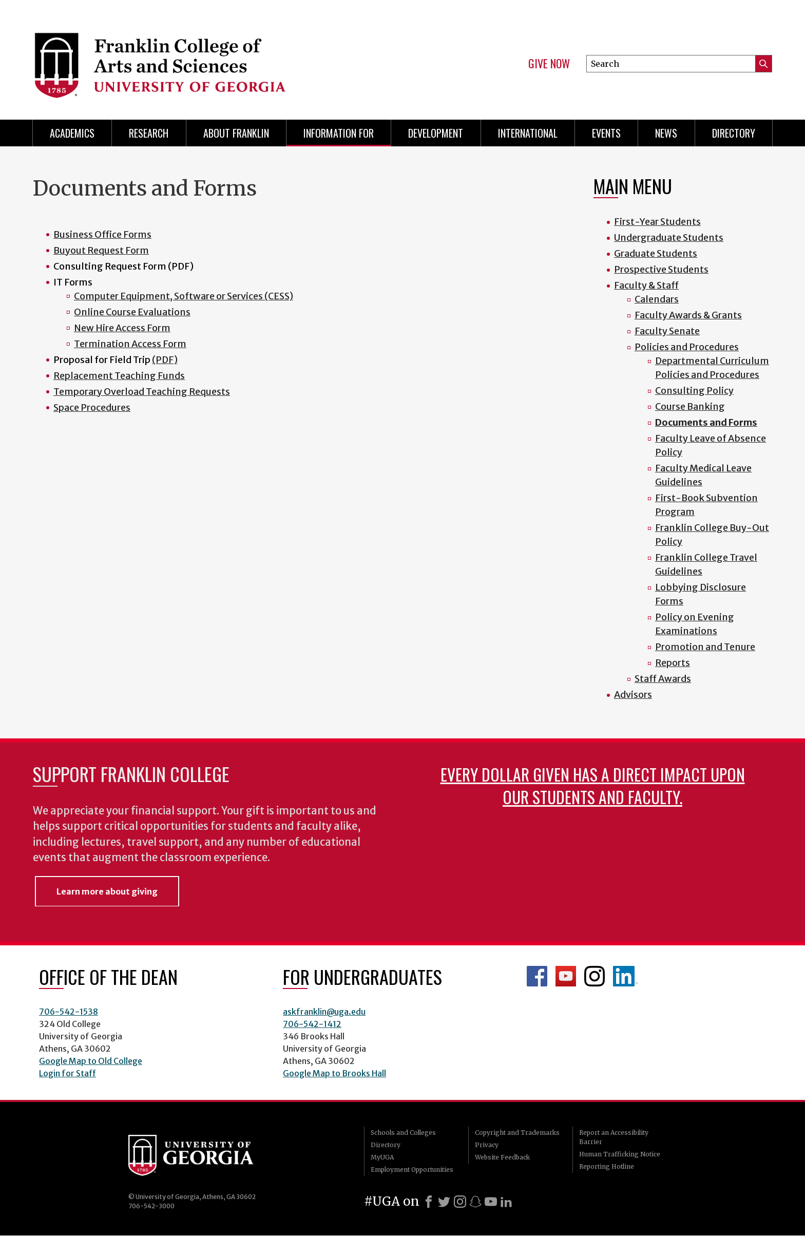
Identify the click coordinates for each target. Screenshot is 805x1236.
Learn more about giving (107, 891)
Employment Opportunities (412, 1169)
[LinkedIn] (506, 1201)
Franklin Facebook (537, 976)
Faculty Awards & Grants (688, 315)
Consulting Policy (694, 390)
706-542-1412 (312, 1024)
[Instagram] (460, 1201)
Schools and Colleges (403, 1132)
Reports (672, 663)
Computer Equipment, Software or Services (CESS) (183, 296)
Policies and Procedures (687, 347)
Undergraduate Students (668, 237)
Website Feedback (502, 1157)
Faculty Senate (667, 331)
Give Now (549, 63)
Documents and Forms (706, 422)
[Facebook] (429, 1201)
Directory (733, 133)
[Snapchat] (475, 1201)
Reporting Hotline (606, 1166)
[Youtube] (491, 1201)
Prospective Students (661, 269)
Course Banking (690, 406)
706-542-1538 (68, 1011)
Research (148, 133)
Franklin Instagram (594, 976)
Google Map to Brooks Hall (334, 1073)
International (528, 133)
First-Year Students (657, 221)
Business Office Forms (102, 234)
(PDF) (165, 360)
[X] (444, 1201)
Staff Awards (663, 678)
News (666, 133)
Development (435, 133)
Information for (338, 133)
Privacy (487, 1145)
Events (606, 133)
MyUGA (382, 1157)
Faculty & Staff (646, 285)
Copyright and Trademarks (517, 1132)
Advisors (633, 694)
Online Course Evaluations (132, 312)
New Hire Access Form (122, 328)
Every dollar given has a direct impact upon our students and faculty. (592, 785)
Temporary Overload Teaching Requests (141, 391)
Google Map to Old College (90, 1061)
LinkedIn (625, 976)
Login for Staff (67, 1073)
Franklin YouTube (565, 976)
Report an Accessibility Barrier (613, 1137)
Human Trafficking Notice (619, 1154)
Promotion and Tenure (705, 647)
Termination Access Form (130, 344)
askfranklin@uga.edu (324, 1011)
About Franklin (236, 133)
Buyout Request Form (101, 250)
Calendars (657, 299)
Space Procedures (91, 407)
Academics (72, 133)
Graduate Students (655, 253)
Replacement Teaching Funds (119, 376)
